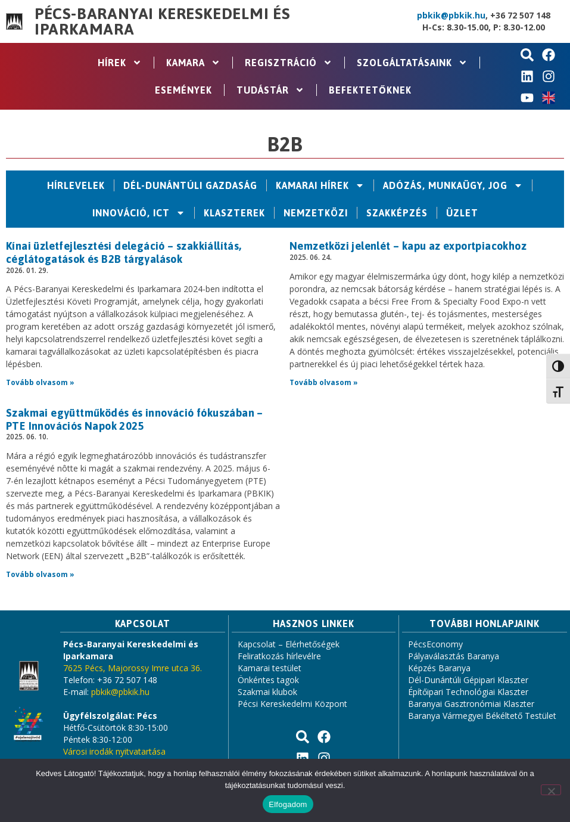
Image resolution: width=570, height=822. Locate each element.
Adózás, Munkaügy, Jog (453, 185)
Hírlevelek (76, 185)
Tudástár (270, 90)
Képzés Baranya (439, 668)
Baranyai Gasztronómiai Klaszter (471, 703)
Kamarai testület (269, 668)
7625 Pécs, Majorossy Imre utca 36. (132, 668)
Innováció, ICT (138, 213)
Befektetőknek (370, 90)
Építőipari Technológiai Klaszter (468, 691)
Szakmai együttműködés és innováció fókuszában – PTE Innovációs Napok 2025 (134, 419)
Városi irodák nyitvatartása (114, 751)
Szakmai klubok (267, 691)
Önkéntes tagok (268, 679)
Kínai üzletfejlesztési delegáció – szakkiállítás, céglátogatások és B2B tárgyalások (124, 252)
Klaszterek (234, 212)
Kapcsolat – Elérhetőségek (288, 644)
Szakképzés (397, 212)
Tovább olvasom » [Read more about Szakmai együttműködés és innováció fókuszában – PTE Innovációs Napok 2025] (40, 574)
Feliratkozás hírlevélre (279, 656)
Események (183, 90)
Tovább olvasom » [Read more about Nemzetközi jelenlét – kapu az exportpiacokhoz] (323, 382)
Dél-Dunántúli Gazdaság (190, 185)
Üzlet (462, 212)
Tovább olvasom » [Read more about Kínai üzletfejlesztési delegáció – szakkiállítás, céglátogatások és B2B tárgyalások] (40, 382)
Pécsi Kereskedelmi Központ (292, 703)
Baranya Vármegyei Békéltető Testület (482, 715)
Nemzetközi (316, 212)
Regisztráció (288, 62)
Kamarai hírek (320, 185)
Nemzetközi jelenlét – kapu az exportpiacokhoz (408, 246)
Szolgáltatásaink (412, 62)
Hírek (120, 62)
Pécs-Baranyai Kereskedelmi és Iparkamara (162, 21)
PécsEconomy (435, 644)
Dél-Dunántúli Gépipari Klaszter (468, 679)
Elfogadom (288, 804)
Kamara (193, 62)
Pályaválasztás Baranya (453, 656)
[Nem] (551, 789)
